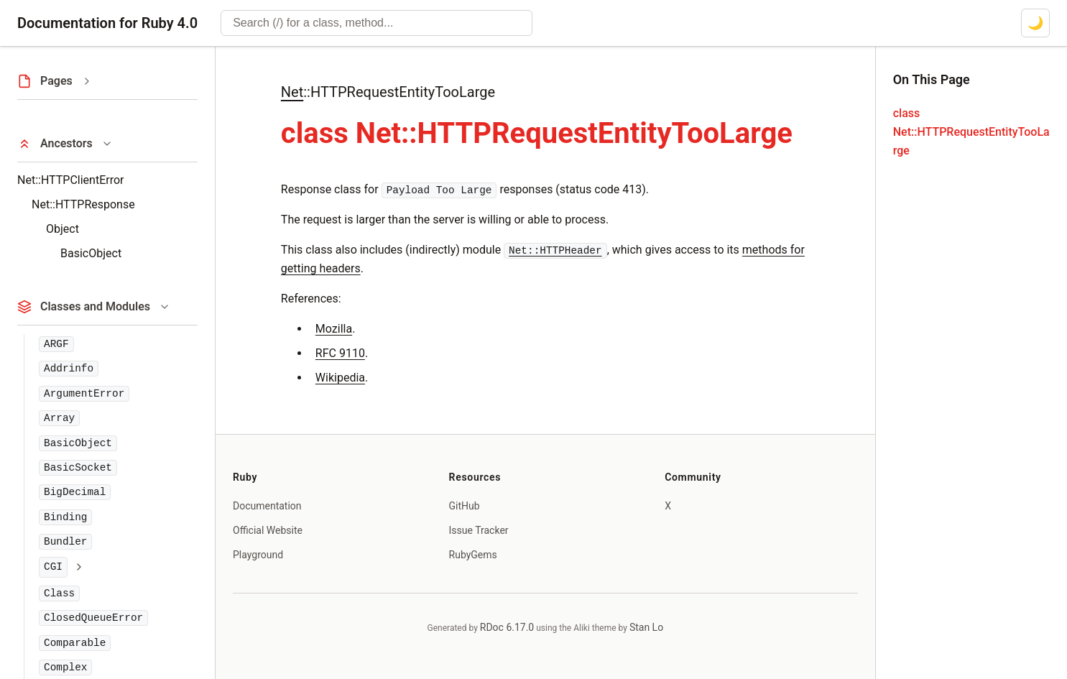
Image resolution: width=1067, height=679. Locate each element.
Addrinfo (68, 368)
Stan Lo (646, 627)
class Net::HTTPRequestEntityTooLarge (971, 131)
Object (62, 229)
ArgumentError (84, 393)
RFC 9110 (340, 353)
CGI (53, 567)
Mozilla (333, 329)
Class (59, 593)
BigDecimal (75, 492)
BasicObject (90, 253)
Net (292, 92)
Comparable (75, 643)
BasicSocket (78, 468)
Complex (65, 667)
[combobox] (376, 23)
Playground (258, 554)
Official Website (267, 530)
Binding (65, 517)
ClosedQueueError (93, 618)
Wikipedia (340, 377)
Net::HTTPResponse (83, 204)
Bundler (65, 542)
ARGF (56, 344)
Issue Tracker (479, 530)
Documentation (267, 506)
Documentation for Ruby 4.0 (107, 23)
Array (59, 418)
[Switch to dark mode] (1035, 23)
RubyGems (473, 554)
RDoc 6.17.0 (507, 627)
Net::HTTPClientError (70, 180)
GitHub (464, 506)
